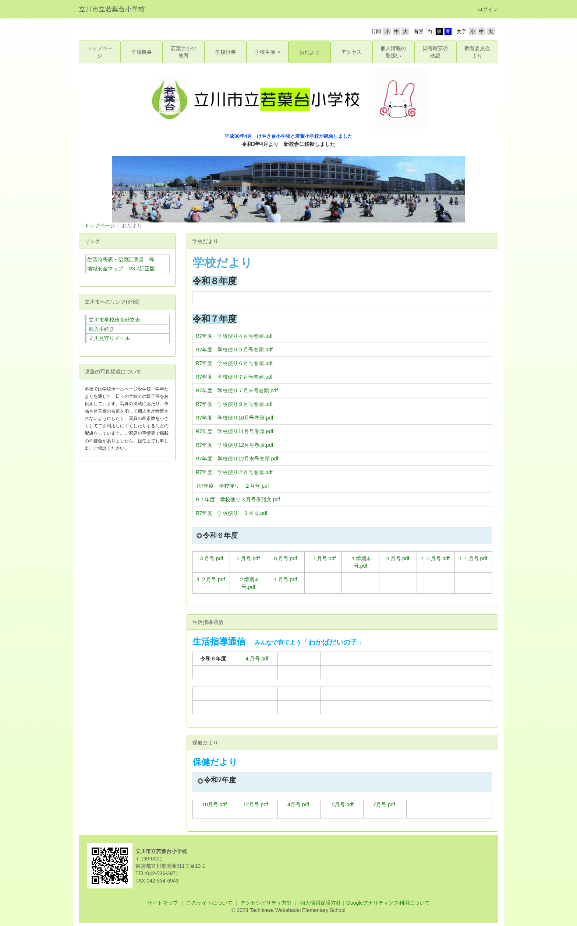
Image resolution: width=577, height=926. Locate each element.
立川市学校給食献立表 (114, 320)
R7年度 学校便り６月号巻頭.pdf (234, 363)
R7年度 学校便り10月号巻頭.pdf (234, 418)
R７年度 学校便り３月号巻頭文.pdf (238, 499)
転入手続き (101, 329)
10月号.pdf (214, 804)
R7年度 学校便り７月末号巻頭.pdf (237, 390)
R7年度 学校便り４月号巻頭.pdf (234, 336)
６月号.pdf (285, 558)
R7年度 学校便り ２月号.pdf (233, 486)
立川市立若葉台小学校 (112, 9)
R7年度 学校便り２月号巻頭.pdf (234, 472)
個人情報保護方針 (319, 903)
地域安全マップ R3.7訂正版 (121, 268)
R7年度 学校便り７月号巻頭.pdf (234, 377)
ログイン (488, 9)
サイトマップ (162, 903)
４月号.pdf (211, 558)
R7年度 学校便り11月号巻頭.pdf (234, 431)
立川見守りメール (109, 338)
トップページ (99, 225)
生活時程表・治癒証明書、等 (120, 259)
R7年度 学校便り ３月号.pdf (232, 513)
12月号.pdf (255, 804)
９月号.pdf (397, 558)
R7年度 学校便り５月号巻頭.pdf (234, 349)
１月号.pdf (285, 579)
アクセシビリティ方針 (266, 903)
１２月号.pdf (210, 579)
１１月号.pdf (472, 558)
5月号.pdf (343, 804)
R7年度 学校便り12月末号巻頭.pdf (237, 459)
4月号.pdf (298, 804)
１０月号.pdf (434, 558)
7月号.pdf (384, 804)
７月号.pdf (324, 558)
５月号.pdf (247, 558)
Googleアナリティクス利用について (388, 903)
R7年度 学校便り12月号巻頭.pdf (234, 445)
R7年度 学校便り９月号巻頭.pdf (234, 404)
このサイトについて (209, 903)
